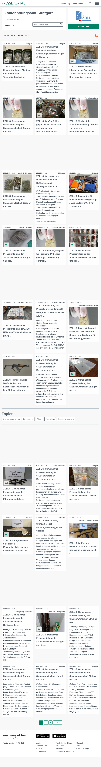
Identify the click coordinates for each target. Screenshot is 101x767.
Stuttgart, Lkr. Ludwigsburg (55, 612)
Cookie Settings (82, 749)
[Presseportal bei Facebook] (15, 743)
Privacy (39, 749)
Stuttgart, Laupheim (24, 227)
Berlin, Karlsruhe (58, 465)
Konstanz (94, 44)
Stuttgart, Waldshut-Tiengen (88, 520)
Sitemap (59, 749)
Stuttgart (28, 44)
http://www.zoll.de (11, 20)
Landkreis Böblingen (24, 173)
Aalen (29, 465)
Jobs (78, 746)
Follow (83, 27)
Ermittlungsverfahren (11, 419)
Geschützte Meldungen (65, 752)
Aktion (39, 419)
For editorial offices (64, 743)
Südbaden (61, 173)
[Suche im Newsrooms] (47, 24)
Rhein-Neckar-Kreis (91, 98)
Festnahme (50, 419)
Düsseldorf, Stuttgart (24, 302)
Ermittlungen (28, 419)
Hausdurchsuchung (66, 419)
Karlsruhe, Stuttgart (57, 227)
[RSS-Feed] (96, 36)
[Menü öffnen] (97, 3)
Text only (60, 746)
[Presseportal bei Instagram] (22, 743)
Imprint (38, 743)
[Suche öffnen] (90, 3)
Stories (63, 4)
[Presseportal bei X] (18, 743)
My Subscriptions (75, 4)
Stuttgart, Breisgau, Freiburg (88, 305)
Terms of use (41, 746)
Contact (79, 743)
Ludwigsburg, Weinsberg (23, 612)
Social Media (41, 752)
